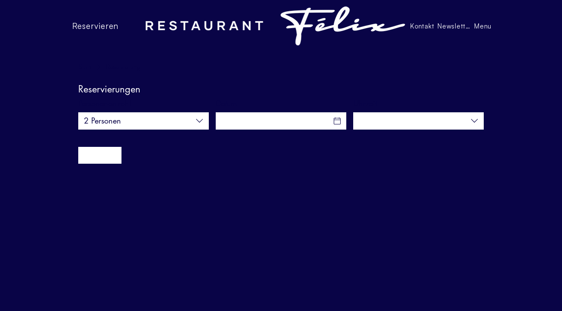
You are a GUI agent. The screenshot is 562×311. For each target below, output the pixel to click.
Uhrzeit (365, 103)
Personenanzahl (104, 103)
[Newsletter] (454, 25)
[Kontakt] (422, 25)
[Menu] (483, 25)
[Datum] (273, 121)
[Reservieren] (104, 25)
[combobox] (143, 121)
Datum (226, 103)
